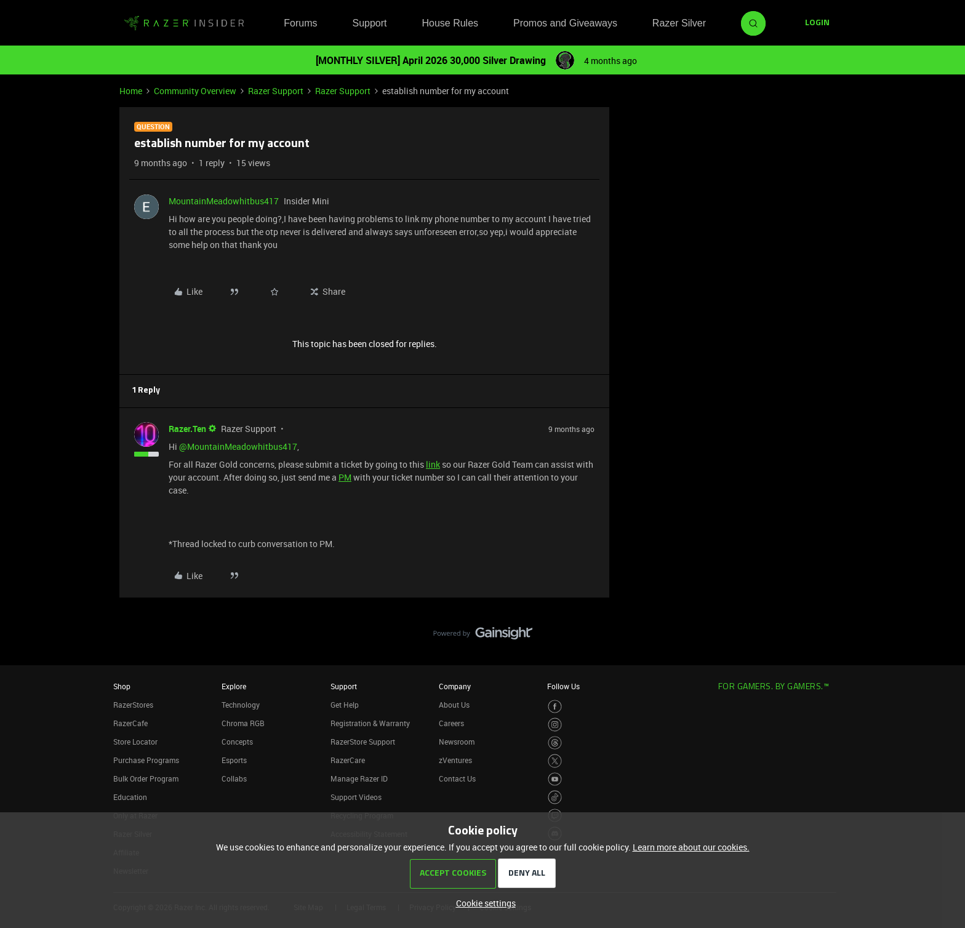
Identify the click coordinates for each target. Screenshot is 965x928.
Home (130, 91)
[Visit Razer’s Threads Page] (555, 743)
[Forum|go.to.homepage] (184, 23)
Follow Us (563, 686)
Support (369, 23)
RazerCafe (130, 723)
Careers (451, 723)
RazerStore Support (362, 741)
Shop (121, 686)
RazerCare (347, 760)
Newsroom (456, 741)
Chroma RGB (243, 723)
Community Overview (195, 91)
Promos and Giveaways (565, 23)
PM (344, 477)
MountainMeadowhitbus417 (224, 201)
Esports (234, 760)
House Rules (450, 23)
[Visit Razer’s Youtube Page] (555, 779)
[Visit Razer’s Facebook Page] (555, 706)
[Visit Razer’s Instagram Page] (555, 724)
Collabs (234, 778)
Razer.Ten (187, 428)
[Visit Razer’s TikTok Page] (555, 797)
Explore (234, 686)
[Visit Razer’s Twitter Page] (555, 761)
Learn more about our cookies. (691, 847)
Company (455, 686)
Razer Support (275, 91)
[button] (817, 23)
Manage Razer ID (359, 778)
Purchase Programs (146, 760)
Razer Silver (679, 23)
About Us (454, 705)
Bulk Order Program (145, 778)
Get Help (344, 705)
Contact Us (457, 778)
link (433, 464)
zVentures (455, 760)
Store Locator (135, 741)
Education (130, 797)
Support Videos (356, 797)
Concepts (237, 741)
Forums (300, 23)
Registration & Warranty (370, 723)
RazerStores (133, 705)
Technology (241, 705)
